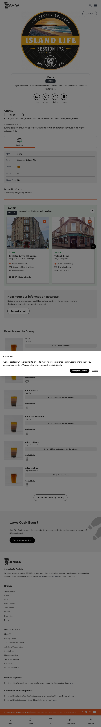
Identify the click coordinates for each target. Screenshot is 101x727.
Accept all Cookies (79, 370)
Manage (95, 371)
